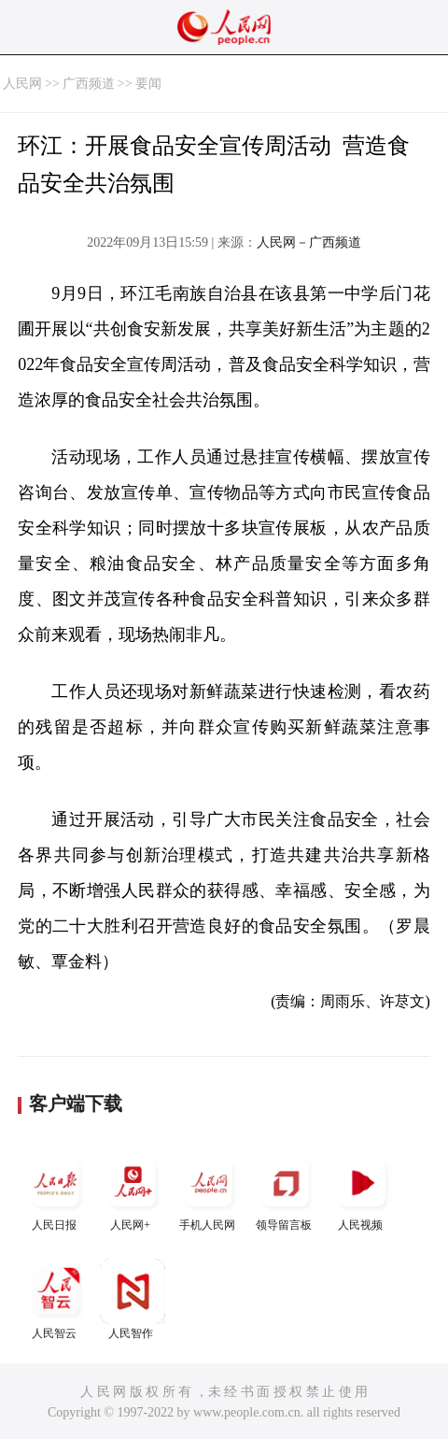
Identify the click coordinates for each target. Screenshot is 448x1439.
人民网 (22, 84)
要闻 (148, 84)
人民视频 (362, 1191)
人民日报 (56, 1191)
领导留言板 (285, 1191)
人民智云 (56, 1299)
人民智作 (132, 1299)
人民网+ (132, 1191)
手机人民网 (209, 1191)
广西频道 (89, 84)
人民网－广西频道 (309, 242)
